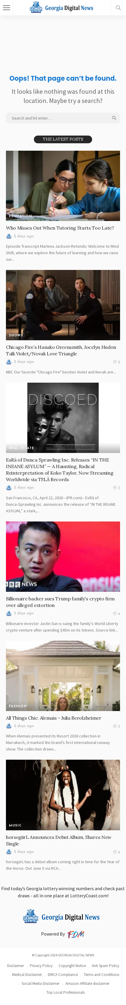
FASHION (18, 706)
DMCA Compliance (63, 974)
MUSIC (15, 825)
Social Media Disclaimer (40, 983)
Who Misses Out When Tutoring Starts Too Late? (60, 228)
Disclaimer (15, 965)
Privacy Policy (41, 965)
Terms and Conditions (101, 974)
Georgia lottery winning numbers (60, 888)
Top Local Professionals (65, 992)
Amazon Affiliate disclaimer (87, 983)
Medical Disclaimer (27, 974)
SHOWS (16, 335)
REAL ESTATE (21, 448)
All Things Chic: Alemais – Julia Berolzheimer (53, 718)
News (15, 587)
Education (20, 216)
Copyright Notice (72, 965)
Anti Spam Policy (105, 965)
